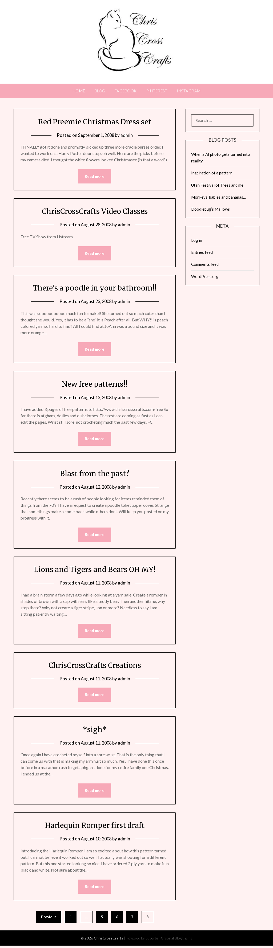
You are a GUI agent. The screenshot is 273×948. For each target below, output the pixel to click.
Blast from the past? (94, 474)
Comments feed (205, 264)
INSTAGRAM (189, 90)
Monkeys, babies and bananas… (218, 197)
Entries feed (202, 252)
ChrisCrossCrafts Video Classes (94, 211)
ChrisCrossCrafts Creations (95, 666)
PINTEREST (157, 90)
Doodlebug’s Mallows (210, 209)
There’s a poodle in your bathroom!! (94, 288)
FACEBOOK (126, 90)
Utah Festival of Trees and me (217, 185)
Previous (49, 919)
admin (127, 135)
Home (79, 90)
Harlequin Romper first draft (94, 827)
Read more (95, 176)
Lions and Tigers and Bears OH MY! (95, 570)
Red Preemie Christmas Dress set (95, 121)
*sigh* (94, 731)
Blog (100, 90)
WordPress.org (205, 276)
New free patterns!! (94, 384)
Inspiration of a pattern (211, 172)
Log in (196, 240)
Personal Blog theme (175, 940)
